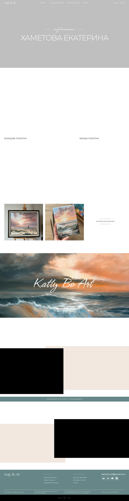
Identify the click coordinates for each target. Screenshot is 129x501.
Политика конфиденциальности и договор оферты (46, 492)
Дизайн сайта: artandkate (109, 492)
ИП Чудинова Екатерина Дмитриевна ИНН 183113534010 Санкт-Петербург (77, 492)
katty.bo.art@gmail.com (113, 474)
